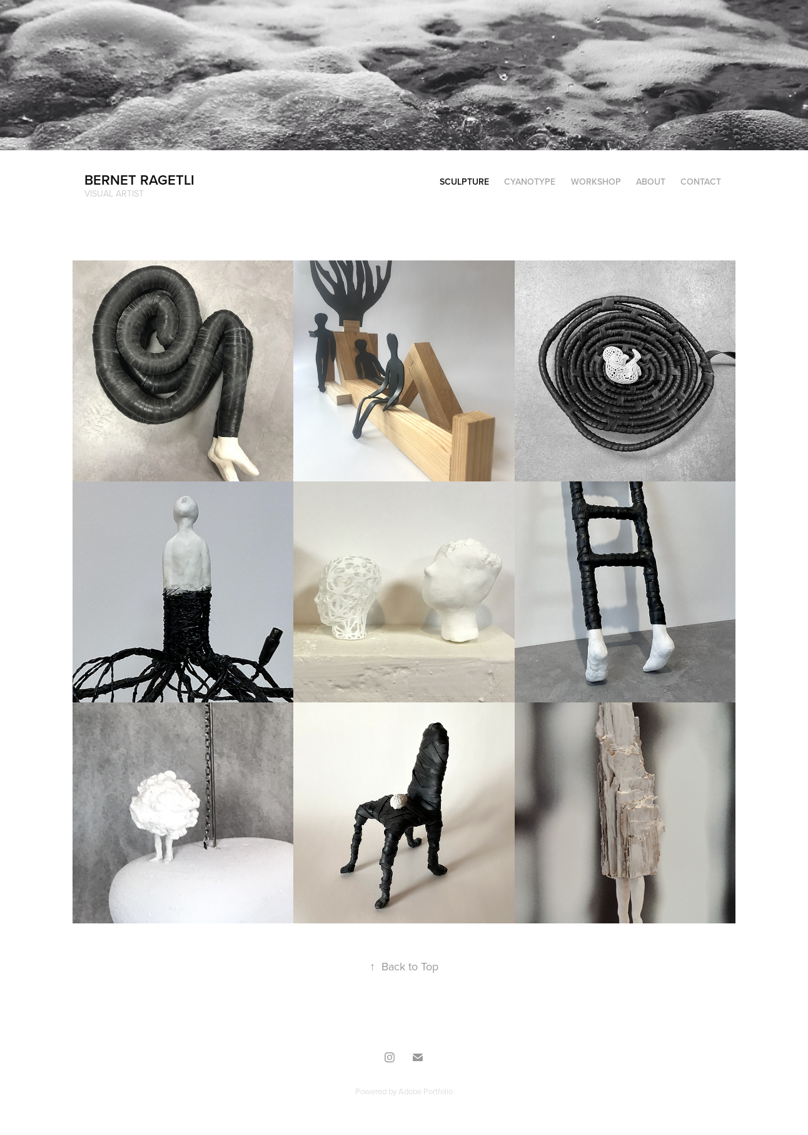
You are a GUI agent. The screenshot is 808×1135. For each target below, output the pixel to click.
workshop (596, 181)
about (650, 181)
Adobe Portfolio (425, 1091)
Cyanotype (529, 181)
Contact (700, 181)
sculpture (464, 181)
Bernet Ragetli (139, 180)
